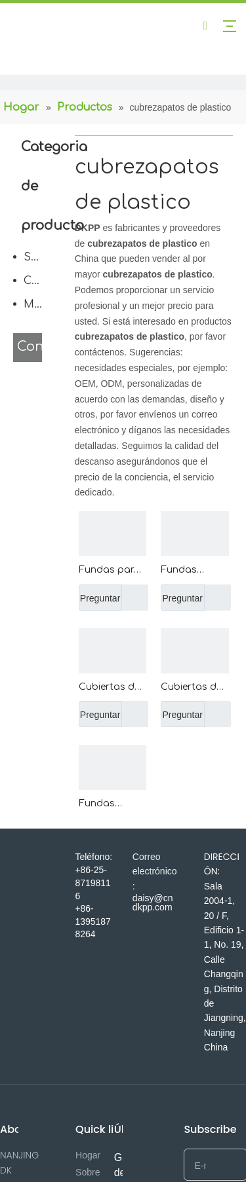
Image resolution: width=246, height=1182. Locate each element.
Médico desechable (36, 304)
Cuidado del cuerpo (36, 281)
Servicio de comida (36, 257)
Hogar (87, 1155)
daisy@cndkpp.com (153, 902)
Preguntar (100, 597)
